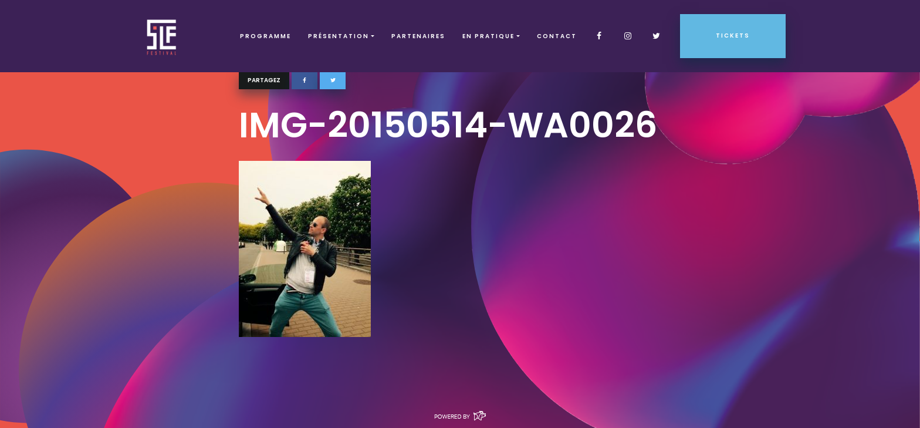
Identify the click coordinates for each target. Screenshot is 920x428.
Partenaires (418, 36)
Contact (557, 36)
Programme (265, 36)
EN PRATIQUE (488, 36)
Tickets (733, 35)
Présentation (338, 36)
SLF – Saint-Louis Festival (162, 36)
